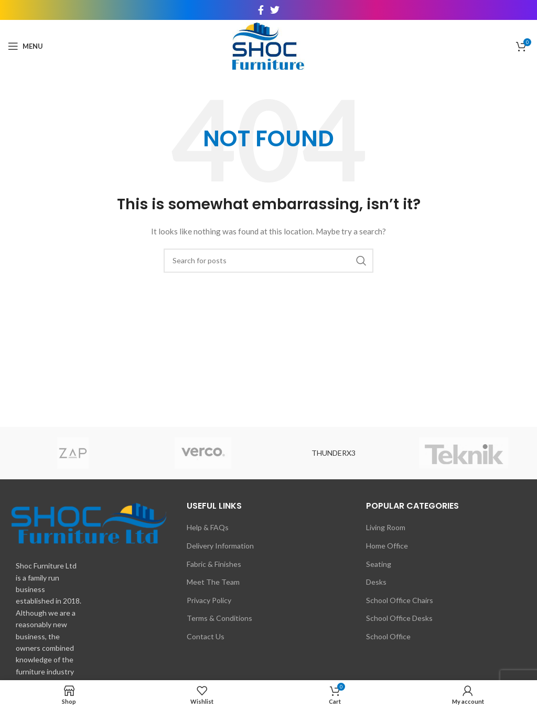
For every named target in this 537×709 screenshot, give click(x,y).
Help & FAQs (208, 527)
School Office (388, 636)
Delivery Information (220, 545)
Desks (376, 581)
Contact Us (205, 636)
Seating (378, 564)
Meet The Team (213, 581)
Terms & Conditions (219, 618)
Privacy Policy (209, 600)
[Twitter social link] (275, 10)
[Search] (268, 261)
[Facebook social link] (261, 10)
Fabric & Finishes (214, 564)
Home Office (387, 545)
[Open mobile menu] (25, 46)
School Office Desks (399, 618)
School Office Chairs (399, 600)
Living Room (385, 527)
